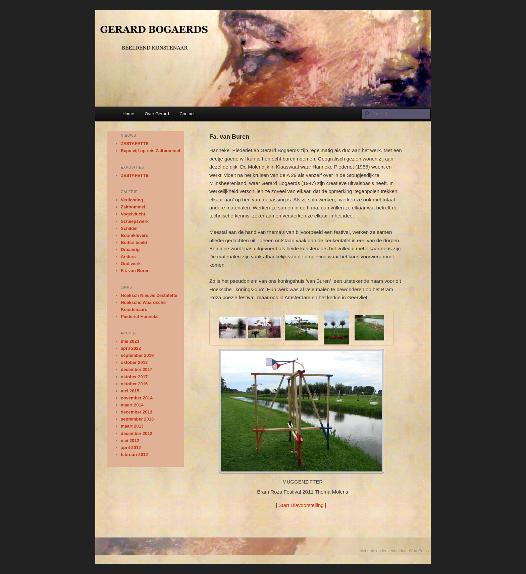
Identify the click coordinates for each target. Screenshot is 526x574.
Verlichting (132, 199)
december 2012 (136, 433)
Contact (187, 113)
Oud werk (131, 263)
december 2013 (136, 411)
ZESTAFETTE (135, 143)
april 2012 (131, 447)
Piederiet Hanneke (140, 316)
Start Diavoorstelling (300, 505)
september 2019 (137, 355)
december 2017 (136, 369)
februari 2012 (134, 454)
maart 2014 (132, 404)
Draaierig (130, 249)
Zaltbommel (133, 206)
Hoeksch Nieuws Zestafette (149, 295)
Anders (128, 256)
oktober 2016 (134, 383)
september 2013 (137, 419)
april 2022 (131, 348)
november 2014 (137, 397)
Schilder (129, 228)
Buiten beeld (134, 242)
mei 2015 (130, 390)
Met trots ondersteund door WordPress (394, 551)
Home (128, 113)
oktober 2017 (134, 376)
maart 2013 (132, 426)
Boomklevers (134, 235)
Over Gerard (157, 113)
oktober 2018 (134, 362)
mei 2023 (130, 341)
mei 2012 (130, 440)
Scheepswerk (135, 221)
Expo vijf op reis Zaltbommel (150, 150)
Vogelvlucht (133, 213)
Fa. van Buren (135, 270)
